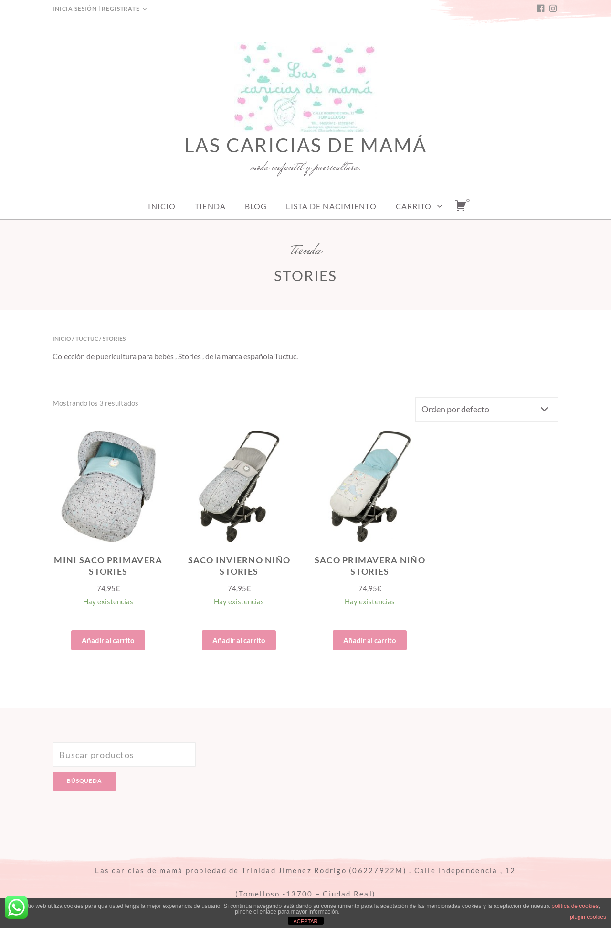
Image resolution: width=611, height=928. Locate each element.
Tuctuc (86, 338)
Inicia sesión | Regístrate (96, 8)
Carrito (414, 206)
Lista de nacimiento (331, 206)
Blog (256, 206)
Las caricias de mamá (305, 145)
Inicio (162, 206)
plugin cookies (588, 917)
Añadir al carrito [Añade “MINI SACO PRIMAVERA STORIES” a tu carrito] (108, 640)
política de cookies (575, 906)
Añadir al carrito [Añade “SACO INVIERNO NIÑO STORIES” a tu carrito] (238, 640)
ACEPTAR (305, 921)
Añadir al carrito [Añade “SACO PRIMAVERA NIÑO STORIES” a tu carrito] (369, 640)
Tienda (210, 206)
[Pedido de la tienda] (486, 409)
